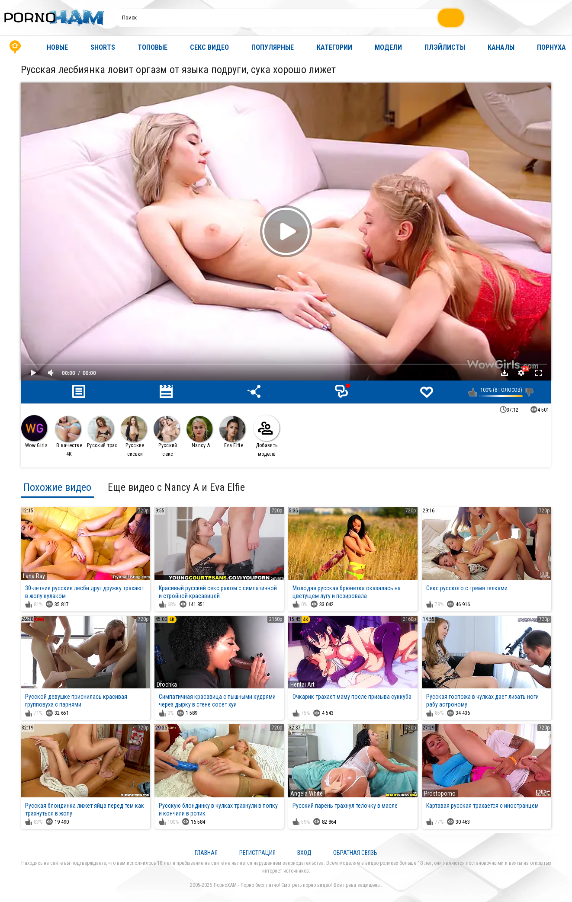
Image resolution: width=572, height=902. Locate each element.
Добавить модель (267, 436)
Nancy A (199, 432)
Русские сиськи (134, 436)
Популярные (272, 47)
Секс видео (209, 47)
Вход (304, 852)
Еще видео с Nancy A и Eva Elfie (176, 487)
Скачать (504, 372)
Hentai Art (302, 684)
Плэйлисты (444, 47)
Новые (57, 47)
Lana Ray (34, 576)
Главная (15, 47)
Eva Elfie (232, 432)
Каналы (501, 47)
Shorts (102, 47)
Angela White (306, 793)
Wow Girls (34, 431)
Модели (388, 47)
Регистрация (257, 852)
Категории (334, 47)
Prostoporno (440, 793)
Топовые (152, 47)
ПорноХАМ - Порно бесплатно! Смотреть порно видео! (273, 885)
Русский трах (102, 432)
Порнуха (551, 47)
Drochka (167, 684)
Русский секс (167, 436)
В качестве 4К (68, 436)
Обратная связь (355, 852)
